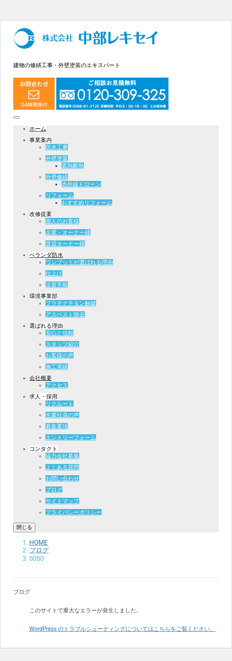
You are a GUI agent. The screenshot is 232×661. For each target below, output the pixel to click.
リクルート (59, 403)
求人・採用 (43, 396)
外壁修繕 (56, 177)
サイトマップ (62, 501)
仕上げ (53, 273)
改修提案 (40, 214)
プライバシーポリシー (73, 512)
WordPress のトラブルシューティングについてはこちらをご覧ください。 (122, 629)
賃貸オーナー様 (65, 243)
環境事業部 (43, 296)
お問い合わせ (62, 478)
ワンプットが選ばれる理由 (79, 262)
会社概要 (40, 378)
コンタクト (43, 448)
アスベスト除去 (65, 314)
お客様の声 (59, 355)
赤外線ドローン (81, 184)
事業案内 (40, 140)
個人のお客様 (62, 221)
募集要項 (56, 426)
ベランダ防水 (46, 255)
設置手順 (56, 284)
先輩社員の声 (62, 415)
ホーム (37, 128)
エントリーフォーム (70, 437)
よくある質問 (62, 467)
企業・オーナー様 (67, 232)
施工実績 (56, 366)
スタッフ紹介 (62, 344)
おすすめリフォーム (87, 202)
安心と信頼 (59, 333)
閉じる (24, 527)
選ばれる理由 (46, 325)
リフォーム (59, 195)
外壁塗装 (56, 158)
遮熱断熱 (73, 165)
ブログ (53, 490)
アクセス (56, 385)
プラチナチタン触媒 (70, 303)
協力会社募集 (62, 456)
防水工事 (56, 147)
